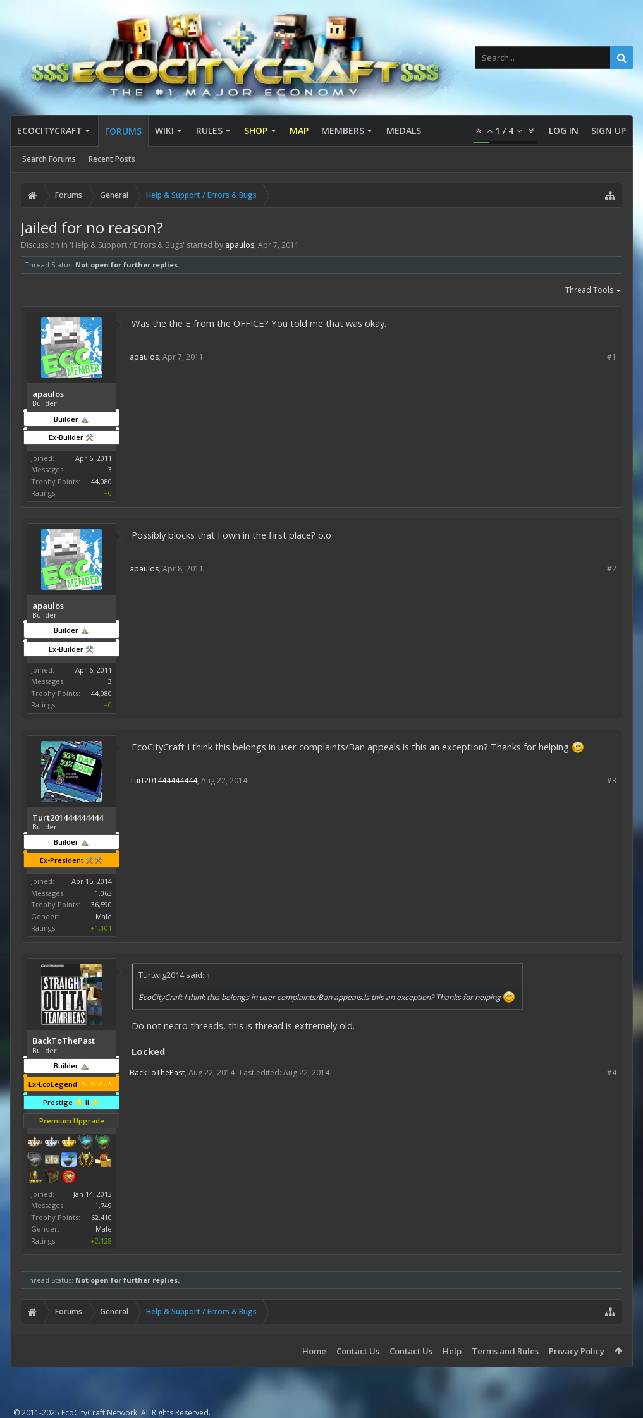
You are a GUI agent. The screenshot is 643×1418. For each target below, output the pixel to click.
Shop (255, 131)
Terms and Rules (505, 1351)
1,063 (103, 893)
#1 (611, 357)
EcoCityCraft (49, 131)
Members (342, 131)
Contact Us (357, 1351)
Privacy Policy (576, 1351)
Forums (123, 131)
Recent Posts (112, 159)
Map (299, 131)
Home (314, 1351)
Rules (209, 131)
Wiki (164, 131)
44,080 (101, 481)
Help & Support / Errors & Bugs (127, 245)
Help (452, 1351)
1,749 (103, 1205)
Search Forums (49, 159)
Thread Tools (593, 291)
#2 (611, 568)
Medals (403, 131)
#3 (611, 780)
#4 (611, 1072)
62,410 (101, 1217)
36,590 (101, 904)
